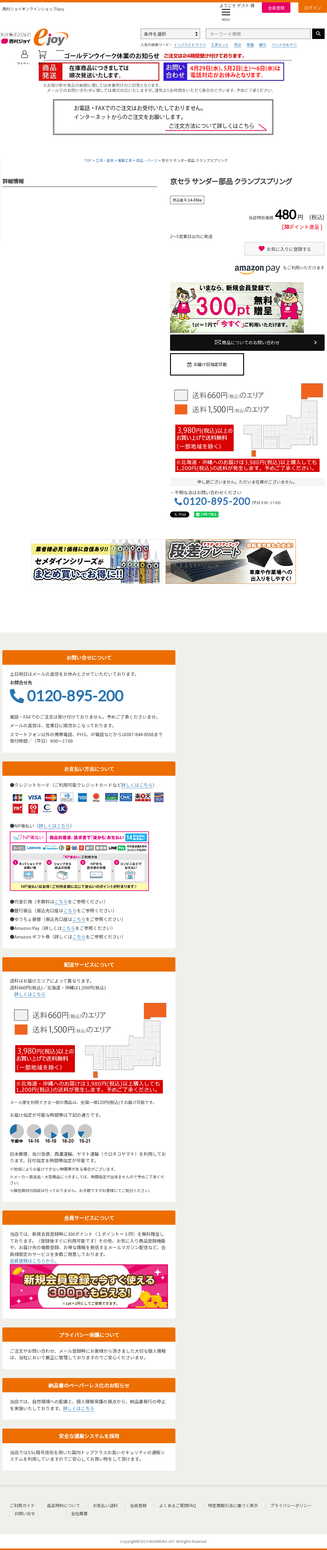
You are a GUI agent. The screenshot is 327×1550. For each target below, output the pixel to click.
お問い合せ (25, 1513)
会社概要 (53, 1513)
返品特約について (61, 1505)
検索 (318, 34)
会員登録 (276, 8)
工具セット (220, 44)
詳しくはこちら (137, 785)
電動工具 (125, 160)
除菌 (250, 44)
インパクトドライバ (190, 44)
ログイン (312, 8)
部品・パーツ (147, 160)
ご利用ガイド (22, 1505)
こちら (61, 901)
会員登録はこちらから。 (34, 1260)
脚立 (262, 44)
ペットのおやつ (284, 44)
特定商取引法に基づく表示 (220, 1505)
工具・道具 (105, 160)
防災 (237, 44)
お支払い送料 (99, 1505)
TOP (88, 160)
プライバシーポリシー (276, 1505)
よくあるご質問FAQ (167, 1505)
